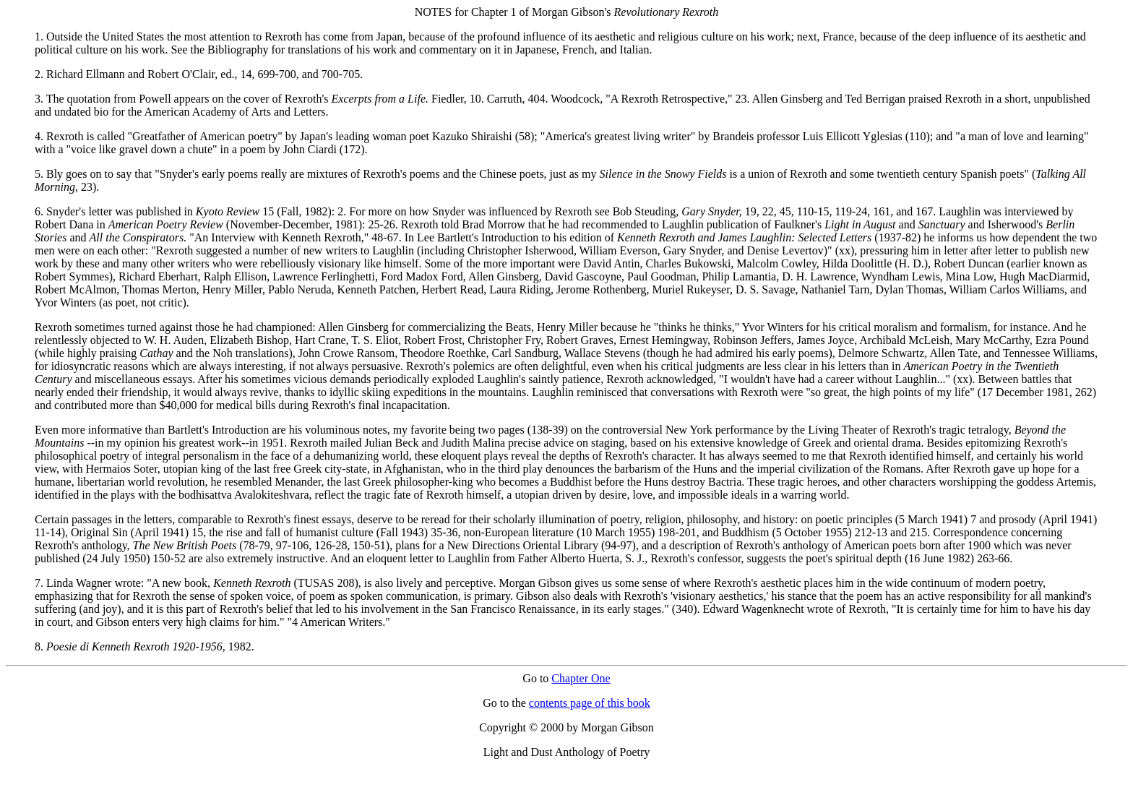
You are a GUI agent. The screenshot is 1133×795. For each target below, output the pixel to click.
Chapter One (580, 678)
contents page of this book (589, 703)
